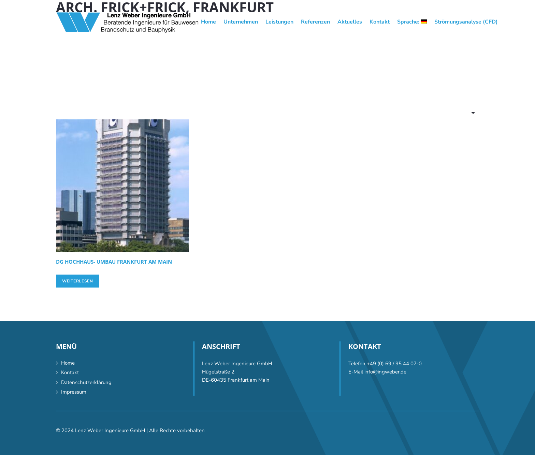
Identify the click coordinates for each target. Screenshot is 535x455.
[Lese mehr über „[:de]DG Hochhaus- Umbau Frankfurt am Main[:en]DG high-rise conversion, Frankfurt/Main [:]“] (77, 281)
